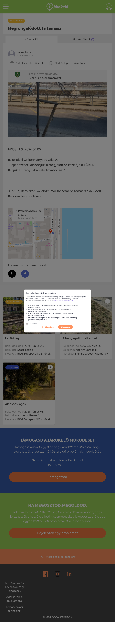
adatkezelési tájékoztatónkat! (63, 301)
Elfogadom (65, 327)
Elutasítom (49, 327)
